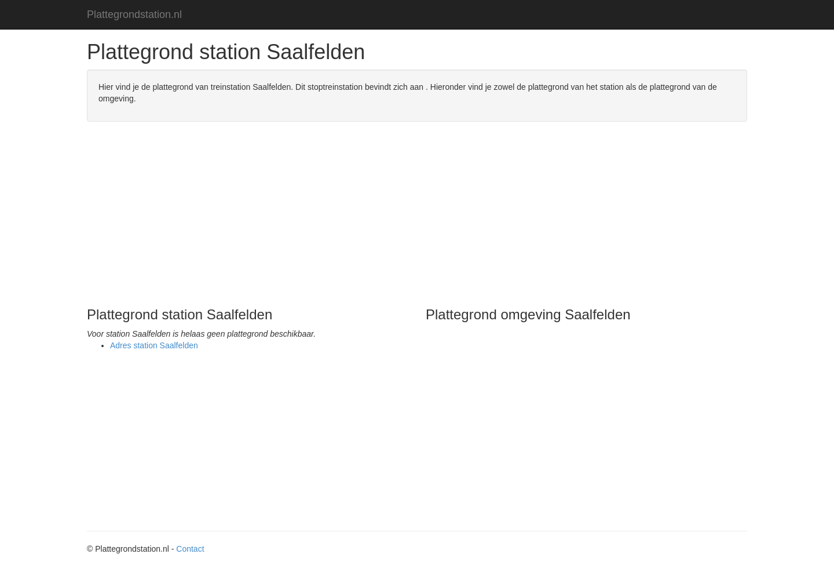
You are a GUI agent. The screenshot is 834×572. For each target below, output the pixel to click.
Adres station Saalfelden (154, 345)
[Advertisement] (417, 214)
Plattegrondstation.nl (134, 14)
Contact (190, 548)
